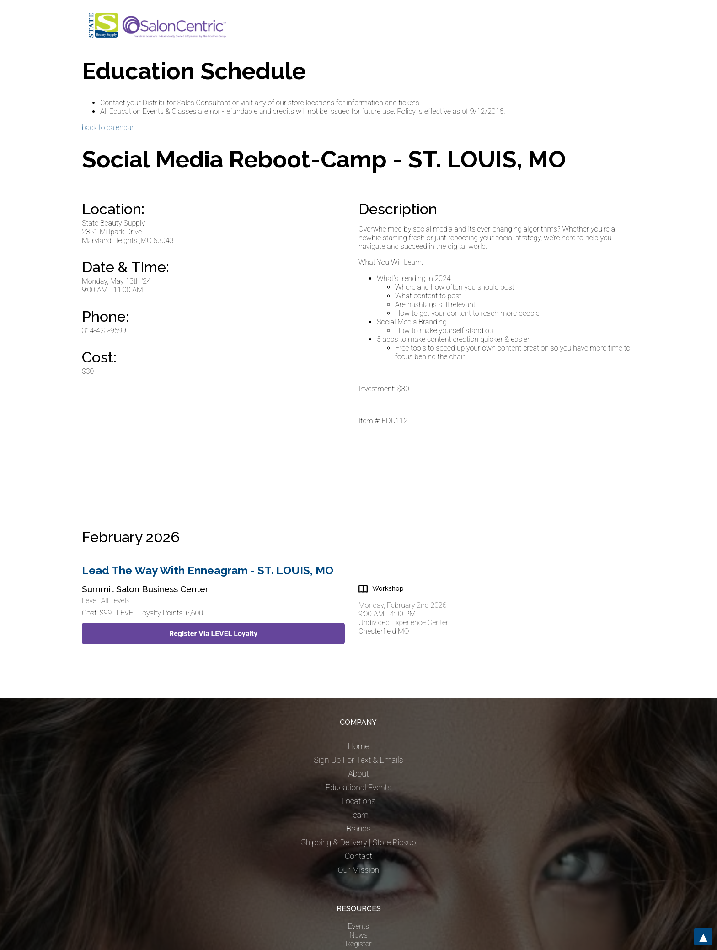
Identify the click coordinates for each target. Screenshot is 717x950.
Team (358, 815)
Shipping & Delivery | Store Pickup (358, 842)
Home (358, 746)
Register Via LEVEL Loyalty (213, 633)
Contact (358, 856)
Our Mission (359, 869)
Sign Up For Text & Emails (358, 760)
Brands (358, 828)
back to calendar (108, 127)
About (358, 773)
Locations (358, 801)
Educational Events (358, 787)
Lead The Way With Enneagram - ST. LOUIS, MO (207, 570)
